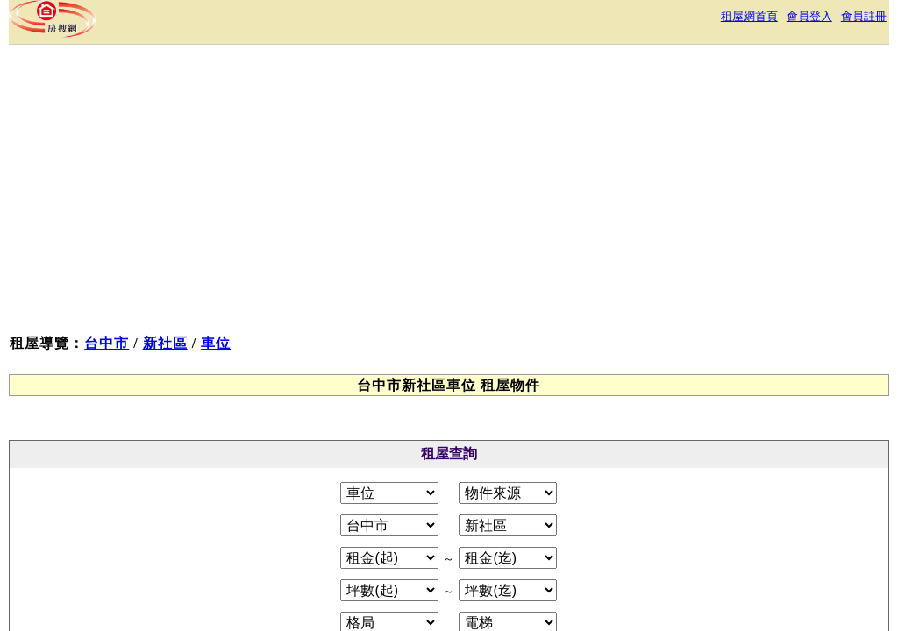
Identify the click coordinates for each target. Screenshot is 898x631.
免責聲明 (495, 474)
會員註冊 (842, 21)
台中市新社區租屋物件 (133, 294)
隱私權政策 (417, 474)
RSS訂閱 (633, 474)
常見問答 (565, 474)
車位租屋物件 (105, 319)
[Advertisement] (547, 226)
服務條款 (340, 474)
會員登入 (777, 21)
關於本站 (270, 474)
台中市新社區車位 (119, 344)
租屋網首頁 (705, 21)
